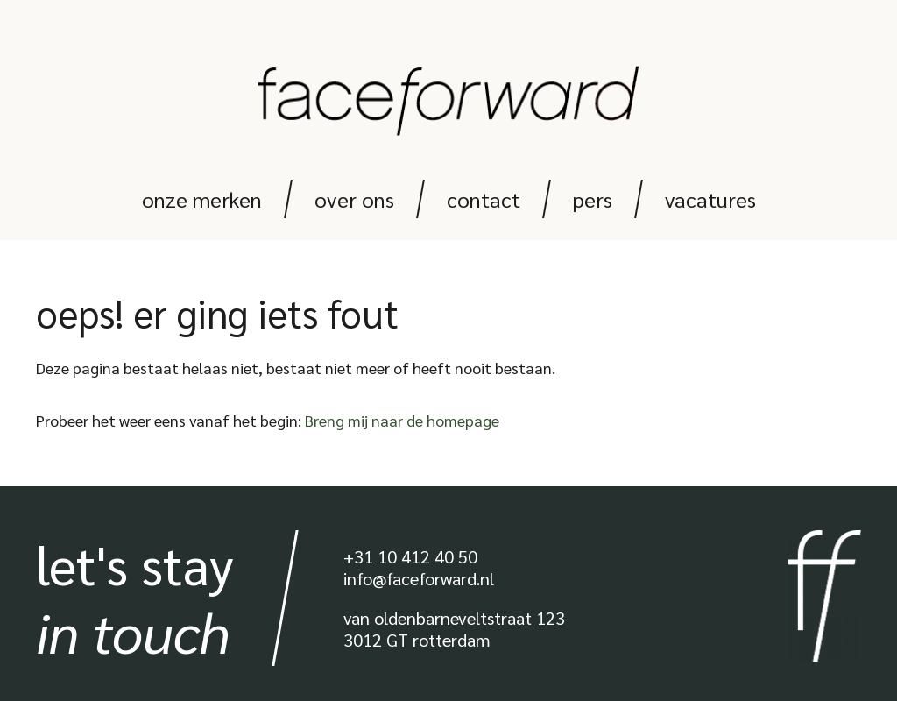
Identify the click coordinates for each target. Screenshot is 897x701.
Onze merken (202, 199)
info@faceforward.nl (418, 578)
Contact (483, 199)
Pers (592, 199)
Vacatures (710, 199)
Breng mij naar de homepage (402, 420)
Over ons (354, 199)
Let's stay (135, 597)
